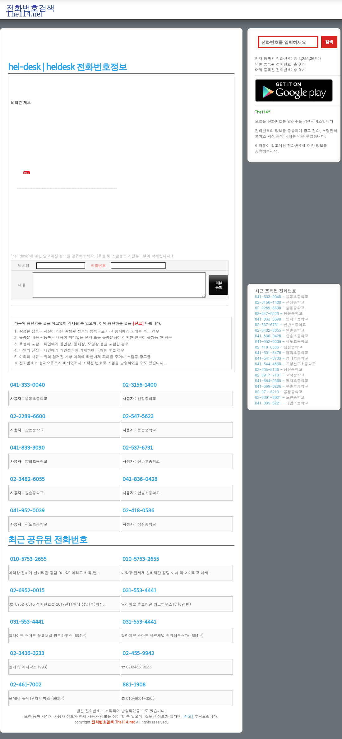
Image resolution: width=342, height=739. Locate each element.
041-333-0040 (27, 385)
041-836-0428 (139, 479)
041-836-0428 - (281, 335)
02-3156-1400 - (279, 302)
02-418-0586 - (278, 346)
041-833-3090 (27, 448)
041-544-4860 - (285, 363)
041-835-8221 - (281, 402)
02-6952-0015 (27, 591)
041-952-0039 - (281, 341)
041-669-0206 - (281, 386)
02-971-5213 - (278, 391)
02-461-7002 (25, 685)
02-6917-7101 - (279, 374)
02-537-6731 (137, 448)
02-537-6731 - (280, 324)
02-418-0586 (138, 511)
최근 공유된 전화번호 (47, 539)
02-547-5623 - (278, 313)
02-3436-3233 (27, 653)
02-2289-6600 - (279, 307)
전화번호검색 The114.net (30, 11)
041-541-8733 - (281, 358)
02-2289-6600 (27, 416)
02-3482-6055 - (279, 330)
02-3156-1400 (139, 385)
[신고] (187, 716)
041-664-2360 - (281, 380)
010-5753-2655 (28, 559)
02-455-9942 (138, 653)
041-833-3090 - (281, 318)
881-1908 (134, 685)
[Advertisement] (121, 46)
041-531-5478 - (281, 352)
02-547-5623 (138, 416)
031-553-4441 (139, 591)
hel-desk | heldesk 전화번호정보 (67, 67)
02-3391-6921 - (279, 397)
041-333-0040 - (281, 296)
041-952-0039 (27, 511)
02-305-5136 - (278, 369)
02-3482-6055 (27, 479)
